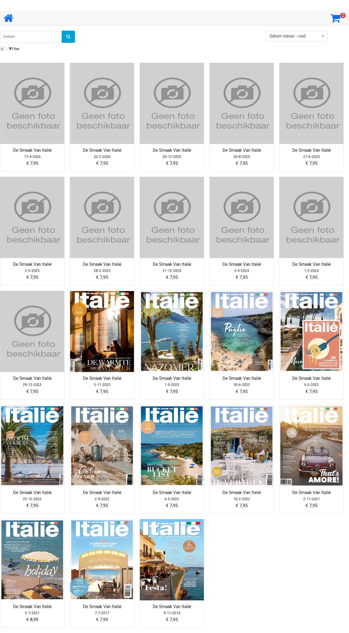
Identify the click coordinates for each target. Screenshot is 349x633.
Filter (14, 49)
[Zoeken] (31, 37)
